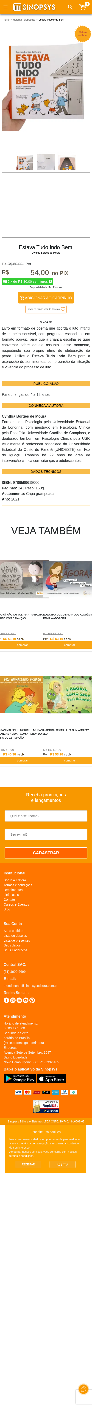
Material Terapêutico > (25, 19)
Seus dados (12, 945)
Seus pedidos (13, 931)
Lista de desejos (15, 935)
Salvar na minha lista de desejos (43, 309)
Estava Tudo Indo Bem (51, 19)
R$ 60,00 (15, 264)
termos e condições (21, 1156)
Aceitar (62, 1164)
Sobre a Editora (15, 880)
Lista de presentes (17, 940)
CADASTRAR (46, 853)
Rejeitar (28, 1164)
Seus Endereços (15, 950)
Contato (9, 899)
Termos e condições (18, 885)
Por (27, 264)
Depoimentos (13, 890)
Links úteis (11, 895)
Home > (7, 19)
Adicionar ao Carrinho (46, 298)
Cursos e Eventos (16, 904)
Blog (7, 909)
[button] (70, 7)
